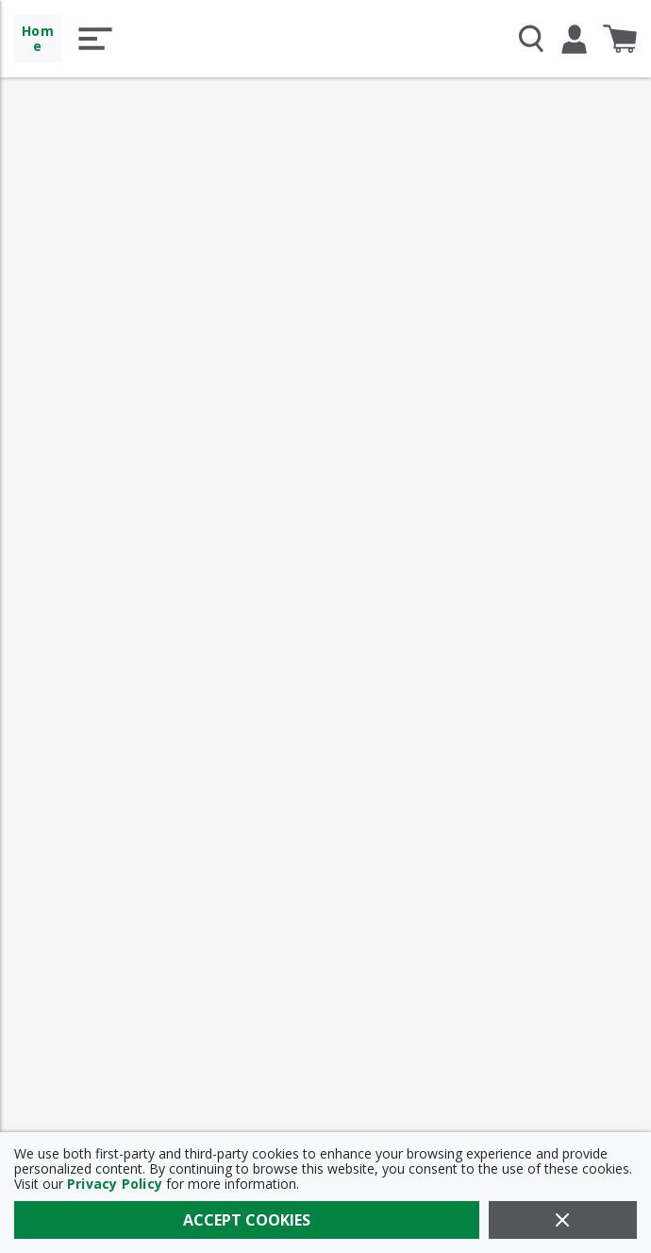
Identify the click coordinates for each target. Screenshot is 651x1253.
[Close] (563, 1220)
